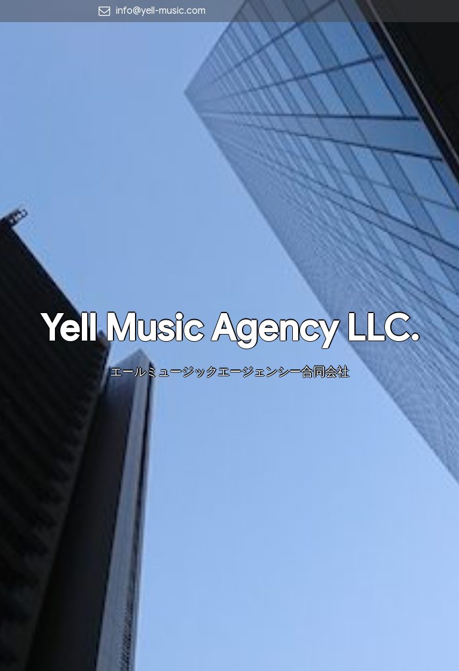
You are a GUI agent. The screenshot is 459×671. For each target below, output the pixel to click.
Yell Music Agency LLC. (230, 328)
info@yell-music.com (161, 11)
